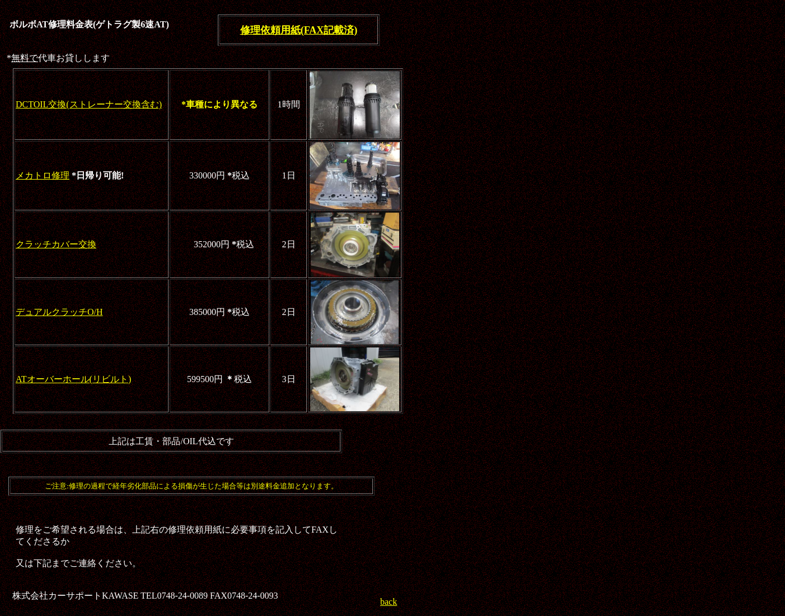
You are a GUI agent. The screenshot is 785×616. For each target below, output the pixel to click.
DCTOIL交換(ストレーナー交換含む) (89, 104)
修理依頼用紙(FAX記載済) (299, 30)
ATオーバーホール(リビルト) (73, 379)
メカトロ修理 (42, 175)
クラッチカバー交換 (56, 244)
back (388, 601)
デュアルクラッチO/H (59, 312)
